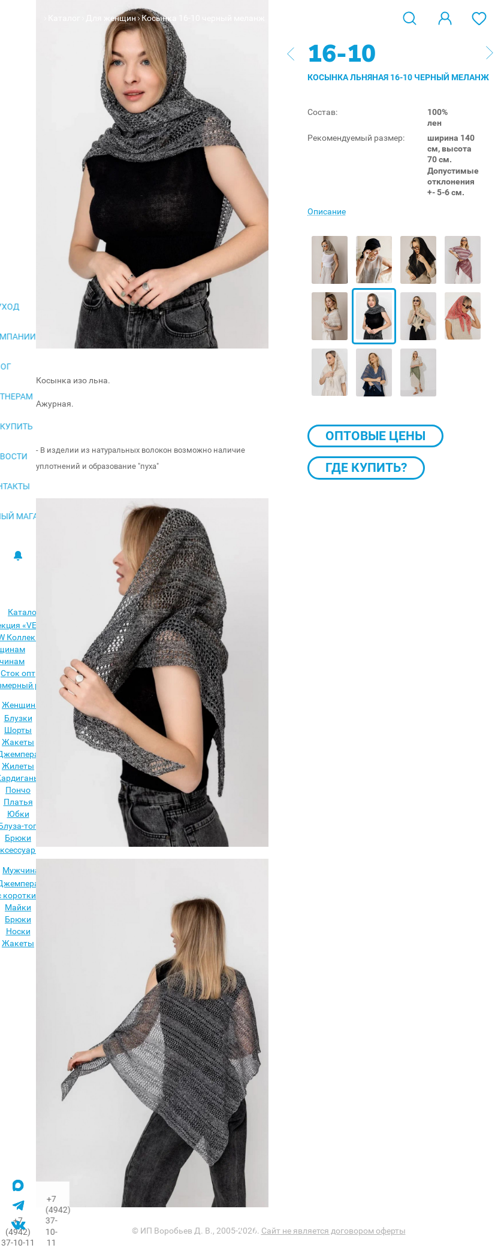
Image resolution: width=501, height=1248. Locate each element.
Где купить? (366, 468)
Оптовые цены (375, 436)
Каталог (64, 18)
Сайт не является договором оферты (333, 1230)
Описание (326, 211)
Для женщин (111, 18)
